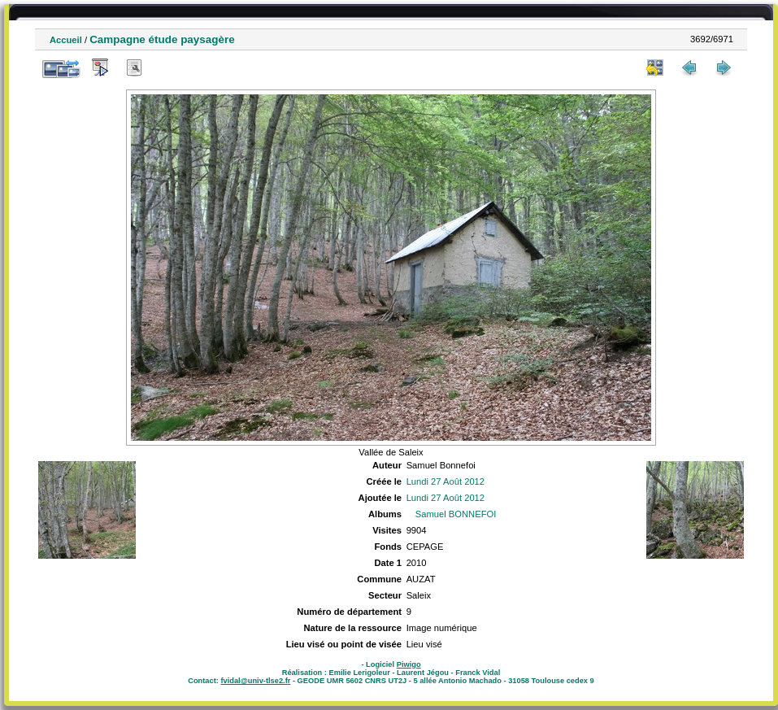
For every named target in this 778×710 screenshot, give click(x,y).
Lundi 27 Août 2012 (445, 481)
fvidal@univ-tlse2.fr (255, 681)
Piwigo (409, 664)
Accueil (66, 40)
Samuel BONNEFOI (455, 514)
